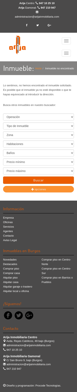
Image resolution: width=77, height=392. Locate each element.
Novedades (10, 259)
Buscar (38, 180)
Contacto (8, 235)
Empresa (8, 217)
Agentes (8, 231)
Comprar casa (11, 273)
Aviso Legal (10, 240)
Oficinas (8, 222)
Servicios (8, 226)
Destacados (10, 264)
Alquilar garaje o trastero (17, 286)
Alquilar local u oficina (16, 291)
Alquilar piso (10, 277)
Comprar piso (11, 268)
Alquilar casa (10, 282)
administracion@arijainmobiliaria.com (37, 16)
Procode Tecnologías (48, 385)
